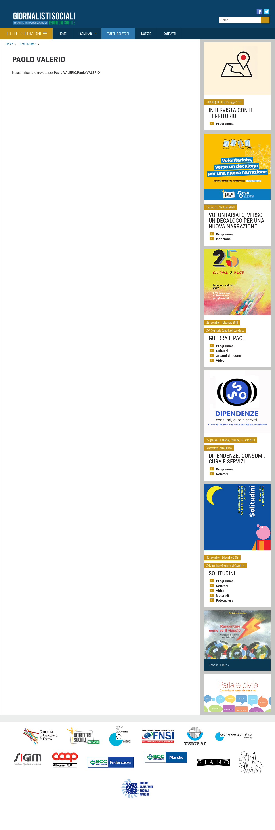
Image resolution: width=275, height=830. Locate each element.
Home (63, 34)
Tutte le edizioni (26, 33)
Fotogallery (224, 600)
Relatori (221, 351)
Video (220, 360)
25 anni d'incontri (228, 355)
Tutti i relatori (118, 34)
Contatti (169, 34)
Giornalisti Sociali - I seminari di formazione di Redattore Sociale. (43, 18)
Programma (224, 123)
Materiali (222, 595)
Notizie (146, 34)
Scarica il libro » (219, 665)
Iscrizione (223, 239)
